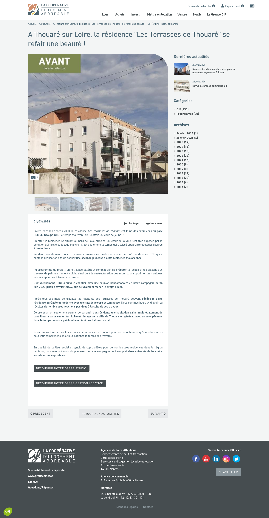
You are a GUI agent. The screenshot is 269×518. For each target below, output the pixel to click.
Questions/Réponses (41, 487)
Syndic (197, 14)
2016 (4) (182, 182)
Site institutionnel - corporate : (47, 470)
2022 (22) (183, 156)
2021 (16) (183, 160)
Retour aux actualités (100, 413)
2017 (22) (183, 178)
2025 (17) (183, 142)
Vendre (182, 14)
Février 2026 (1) (187, 133)
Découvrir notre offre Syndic (61, 368)
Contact (148, 506)
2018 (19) (183, 173)
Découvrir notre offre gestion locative (70, 383)
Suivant (158, 413)
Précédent (40, 413)
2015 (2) (182, 187)
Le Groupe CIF (216, 14)
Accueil (32, 23)
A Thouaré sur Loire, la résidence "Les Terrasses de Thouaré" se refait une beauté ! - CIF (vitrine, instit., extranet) (115, 23)
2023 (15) (183, 151)
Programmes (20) (188, 114)
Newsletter (228, 472)
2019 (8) (182, 169)
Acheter (120, 14)
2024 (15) (183, 147)
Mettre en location (159, 14)
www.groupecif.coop (40, 475)
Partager (132, 223)
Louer (106, 14)
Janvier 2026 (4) (187, 138)
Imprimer (154, 223)
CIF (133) (182, 109)
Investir (136, 14)
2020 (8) (182, 164)
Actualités (44, 23)
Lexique (33, 481)
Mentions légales (127, 506)
